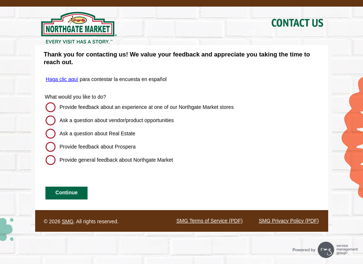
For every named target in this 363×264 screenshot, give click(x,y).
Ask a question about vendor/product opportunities (116, 120)
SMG (68, 221)
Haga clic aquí (62, 79)
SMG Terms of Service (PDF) (209, 221)
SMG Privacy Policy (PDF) (289, 221)
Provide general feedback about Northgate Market (116, 160)
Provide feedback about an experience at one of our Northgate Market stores (146, 107)
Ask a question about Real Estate (97, 133)
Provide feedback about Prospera (97, 147)
